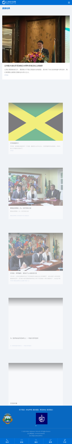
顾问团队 (36, 410)
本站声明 (29, 410)
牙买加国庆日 (17, 149)
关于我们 (22, 410)
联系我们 (50, 410)
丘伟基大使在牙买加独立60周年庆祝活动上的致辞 (23, 67)
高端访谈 (28, 221)
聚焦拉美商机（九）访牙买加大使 (22, 214)
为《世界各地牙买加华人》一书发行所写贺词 (25, 344)
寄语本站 (43, 410)
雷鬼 (27, 286)
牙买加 (7, 76)
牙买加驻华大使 (22, 221)
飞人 (29, 286)
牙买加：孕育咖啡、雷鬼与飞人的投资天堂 (24, 279)
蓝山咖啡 (24, 286)
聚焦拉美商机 (16, 221)
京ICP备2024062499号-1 (36, 436)
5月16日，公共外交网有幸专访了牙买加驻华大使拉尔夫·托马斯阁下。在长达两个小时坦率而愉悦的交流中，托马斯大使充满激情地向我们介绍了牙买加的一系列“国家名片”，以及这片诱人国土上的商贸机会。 (35, 283)
